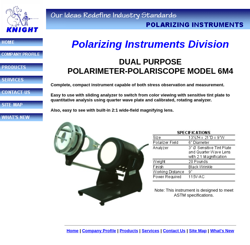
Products (129, 230)
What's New (222, 230)
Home (72, 230)
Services (151, 230)
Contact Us (174, 230)
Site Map (198, 230)
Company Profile (99, 230)
